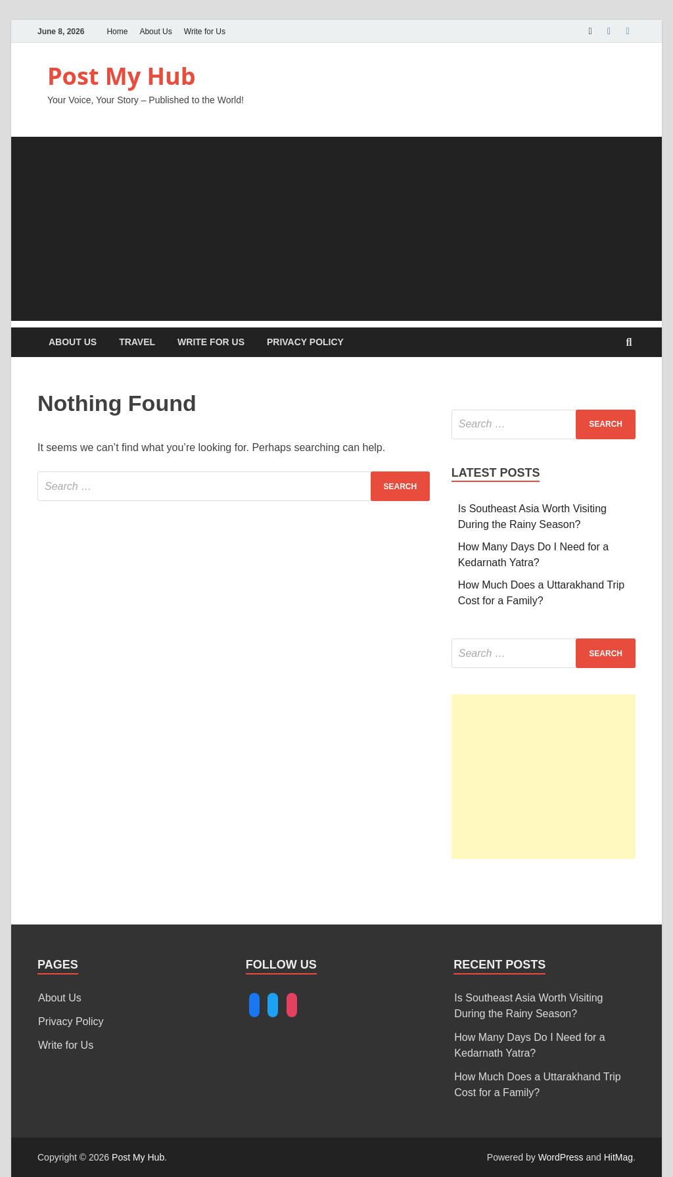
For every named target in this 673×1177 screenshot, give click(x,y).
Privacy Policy (305, 342)
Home (117, 31)
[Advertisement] (336, 229)
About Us (155, 31)
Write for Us (204, 31)
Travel (137, 342)
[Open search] (629, 342)
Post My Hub (121, 76)
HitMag (618, 1157)
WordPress (561, 1157)
